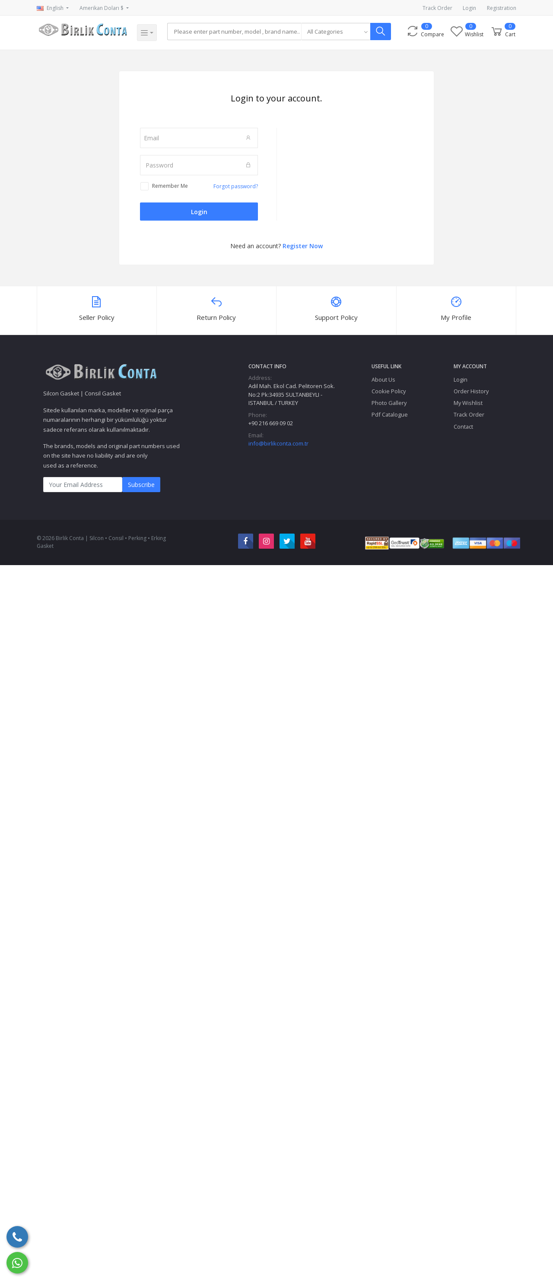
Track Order (437, 8)
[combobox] (337, 31)
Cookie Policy (389, 391)
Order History (471, 391)
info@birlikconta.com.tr (278, 443)
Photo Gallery (389, 403)
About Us (383, 379)
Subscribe (141, 484)
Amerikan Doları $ (102, 8)
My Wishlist (468, 403)
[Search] (235, 31)
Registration (501, 8)
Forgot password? (235, 186)
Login (469, 8)
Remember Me (170, 186)
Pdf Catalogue (390, 414)
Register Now (303, 246)
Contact (463, 426)
